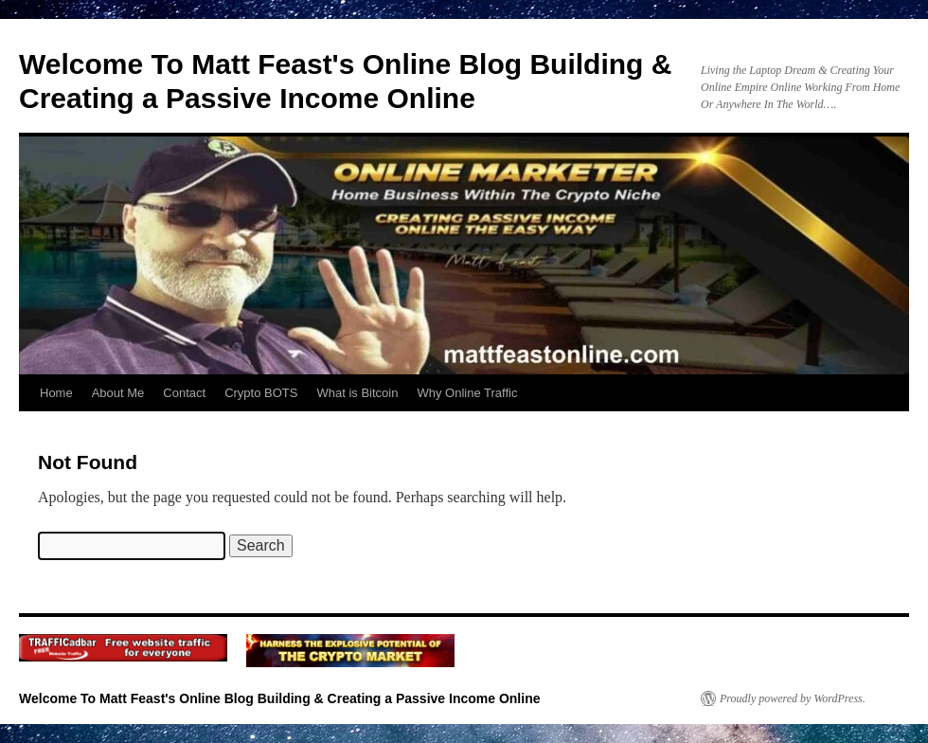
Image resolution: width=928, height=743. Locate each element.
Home (56, 393)
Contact (184, 393)
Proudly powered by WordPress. (793, 698)
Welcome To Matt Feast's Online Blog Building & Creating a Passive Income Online (279, 698)
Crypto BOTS (260, 393)
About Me (118, 393)
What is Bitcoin (357, 393)
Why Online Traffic (467, 393)
